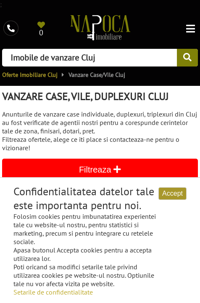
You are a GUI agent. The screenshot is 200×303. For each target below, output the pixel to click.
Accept (172, 193)
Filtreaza (100, 169)
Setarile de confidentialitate (53, 292)
